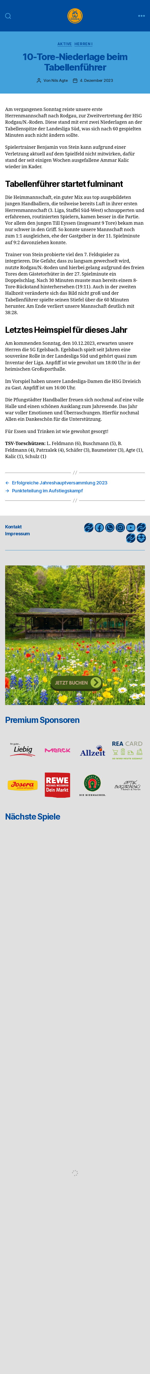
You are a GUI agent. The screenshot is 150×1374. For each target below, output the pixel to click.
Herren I (83, 44)
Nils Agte (59, 80)
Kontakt (13, 526)
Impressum (17, 533)
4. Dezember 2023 (96, 80)
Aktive (65, 44)
